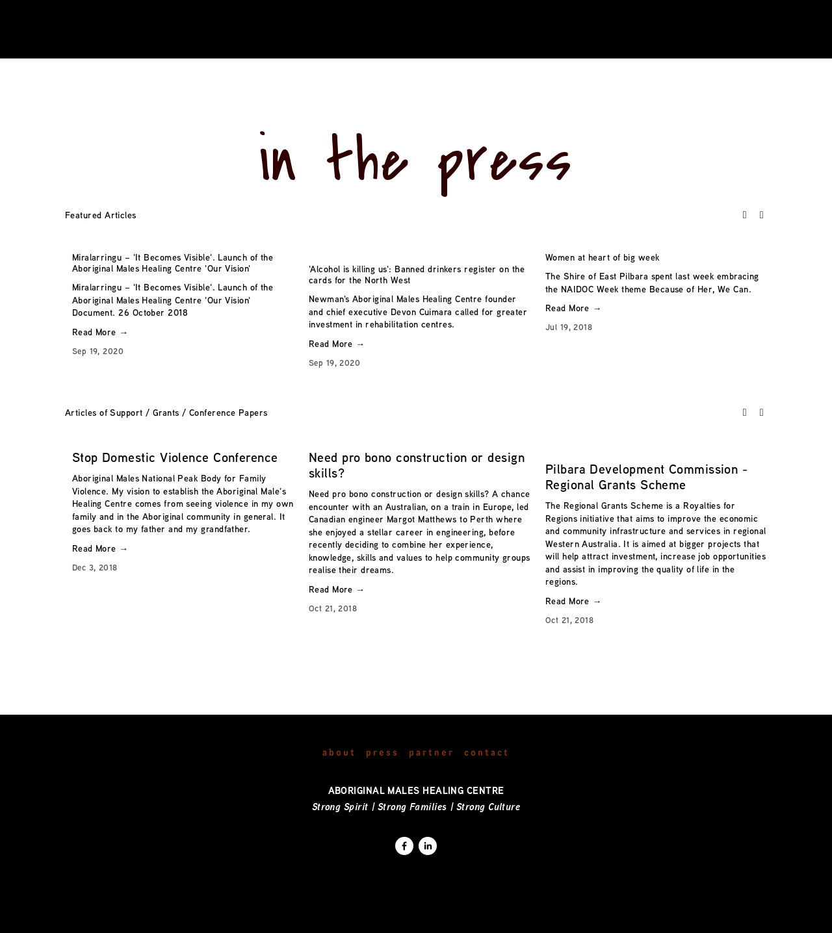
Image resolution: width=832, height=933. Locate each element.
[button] (745, 214)
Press (382, 751)
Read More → (100, 332)
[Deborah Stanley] (404, 846)
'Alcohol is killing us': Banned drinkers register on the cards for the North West (417, 274)
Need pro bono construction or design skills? (417, 464)
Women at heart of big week (602, 257)
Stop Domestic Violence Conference (175, 457)
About (339, 751)
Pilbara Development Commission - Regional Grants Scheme (646, 476)
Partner (431, 751)
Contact (487, 751)
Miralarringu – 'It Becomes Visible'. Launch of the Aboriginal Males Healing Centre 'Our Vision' (173, 262)
